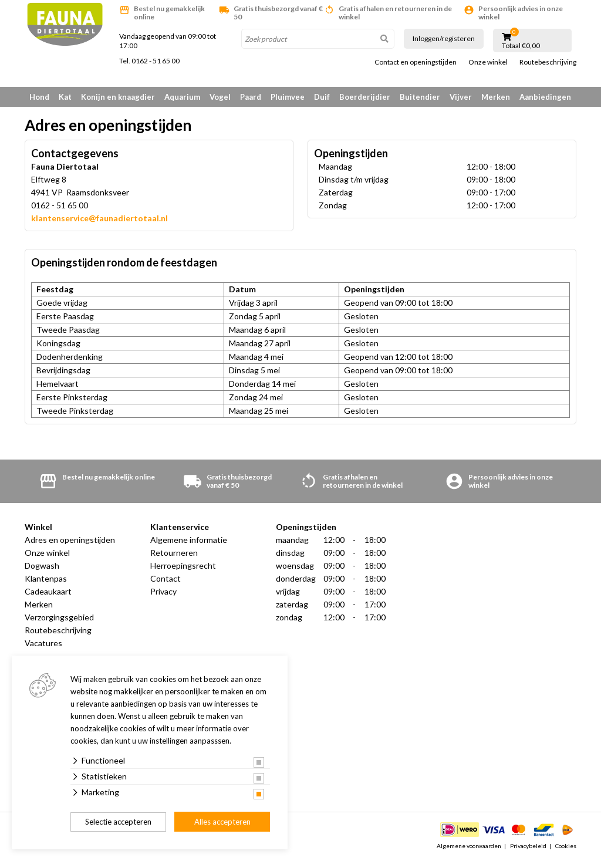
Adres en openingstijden (70, 540)
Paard (250, 97)
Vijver (461, 97)
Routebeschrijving (547, 62)
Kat (65, 97)
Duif (322, 97)
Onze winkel (488, 62)
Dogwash (42, 565)
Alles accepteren (222, 821)
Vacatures (43, 643)
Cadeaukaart (48, 591)
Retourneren (174, 553)
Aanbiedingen (545, 97)
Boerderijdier (364, 97)
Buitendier (420, 97)
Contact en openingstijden (415, 62)
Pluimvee (288, 97)
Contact (165, 578)
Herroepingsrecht (183, 565)
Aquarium (182, 97)
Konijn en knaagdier (118, 97)
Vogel (220, 97)
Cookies (565, 845)
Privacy (163, 591)
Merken (495, 97)
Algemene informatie (188, 540)
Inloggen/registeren (444, 38)
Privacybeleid (528, 845)
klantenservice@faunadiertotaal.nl (99, 218)
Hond (39, 97)
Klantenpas (46, 578)
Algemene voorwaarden (469, 845)
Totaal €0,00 (521, 45)
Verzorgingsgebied (59, 617)
